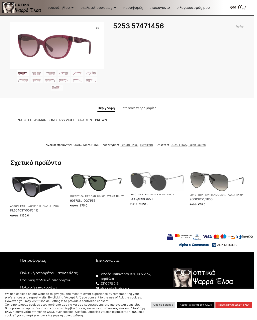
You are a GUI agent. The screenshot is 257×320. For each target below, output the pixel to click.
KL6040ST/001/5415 (24, 210)
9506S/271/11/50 (201, 199)
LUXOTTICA (179, 144)
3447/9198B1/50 (141, 199)
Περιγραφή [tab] (106, 108)
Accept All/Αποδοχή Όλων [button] (196, 304)
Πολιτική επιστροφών (38, 287)
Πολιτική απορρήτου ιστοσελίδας (49, 273)
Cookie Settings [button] (163, 304)
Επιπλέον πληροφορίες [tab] (138, 108)
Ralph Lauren (197, 144)
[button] (97, 28)
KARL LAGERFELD (30, 206)
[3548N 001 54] (242, 26)
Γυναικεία (146, 144)
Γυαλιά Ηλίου (129, 144)
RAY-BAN (150, 194)
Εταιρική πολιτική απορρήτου (45, 280)
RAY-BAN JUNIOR (95, 196)
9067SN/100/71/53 (82, 200)
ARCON (14, 206)
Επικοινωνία (108, 261)
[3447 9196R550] (238, 26)
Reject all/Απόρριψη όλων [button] (234, 304)
